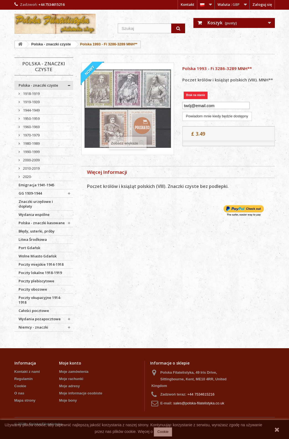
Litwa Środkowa (33, 239)
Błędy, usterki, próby (37, 231)
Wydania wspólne (34, 214)
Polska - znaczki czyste (38, 85)
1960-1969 (31, 126)
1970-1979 (31, 135)
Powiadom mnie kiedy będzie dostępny (217, 116)
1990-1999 (31, 151)
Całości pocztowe (34, 310)
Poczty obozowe (33, 289)
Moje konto (70, 363)
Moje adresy (69, 386)
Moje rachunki (71, 379)
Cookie (20, 386)
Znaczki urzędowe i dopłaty (36, 204)
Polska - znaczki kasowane (42, 222)
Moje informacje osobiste (80, 393)
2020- (27, 176)
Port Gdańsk (29, 247)
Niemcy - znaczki (33, 327)
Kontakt (187, 4)
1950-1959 (31, 118)
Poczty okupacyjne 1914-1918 (40, 300)
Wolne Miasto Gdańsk (38, 256)
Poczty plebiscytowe (36, 280)
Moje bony (68, 400)
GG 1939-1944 (30, 193)
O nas (19, 393)
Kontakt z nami (27, 372)
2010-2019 (31, 168)
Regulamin (23, 379)
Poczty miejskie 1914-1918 (41, 264)
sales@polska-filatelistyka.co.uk (198, 403)
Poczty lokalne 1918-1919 (40, 272)
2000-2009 (31, 159)
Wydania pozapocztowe (40, 318)
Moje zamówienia (73, 372)
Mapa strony (25, 400)
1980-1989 (31, 143)
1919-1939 (31, 101)
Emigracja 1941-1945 (36, 184)
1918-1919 (31, 93)
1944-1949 (31, 110)
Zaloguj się (262, 4)
